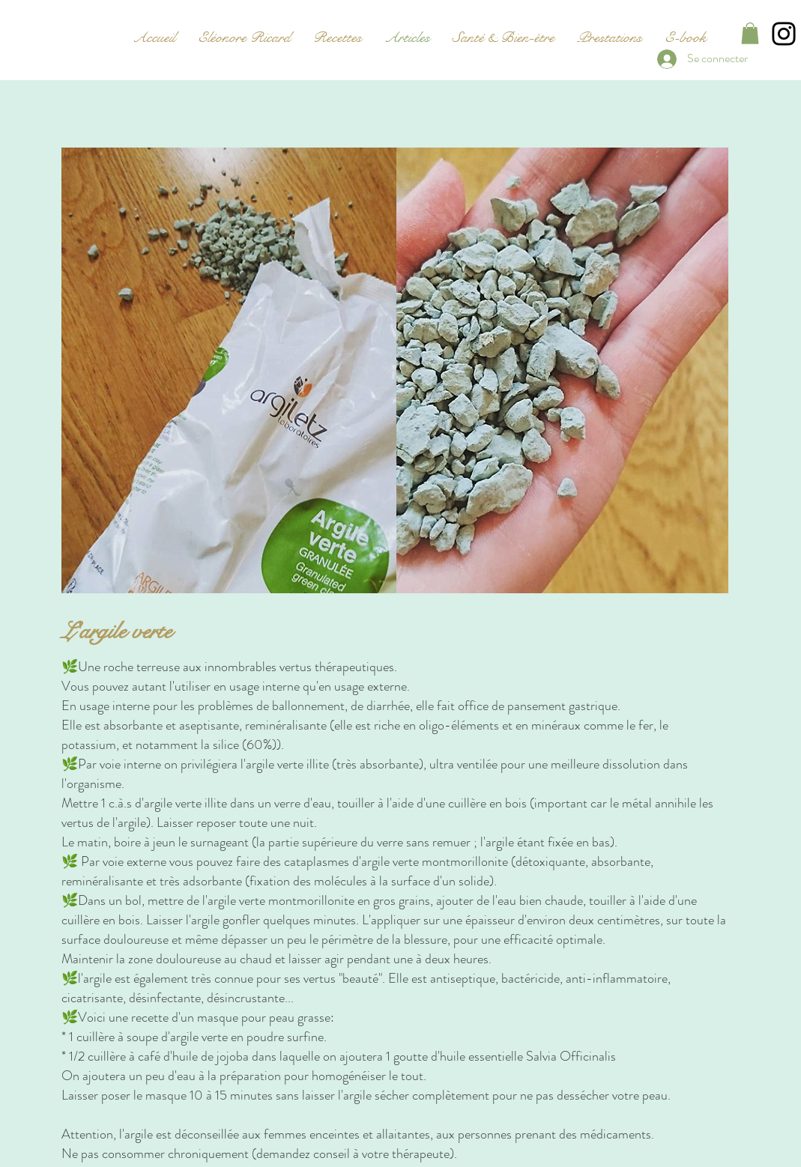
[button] (750, 33)
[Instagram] (784, 33)
